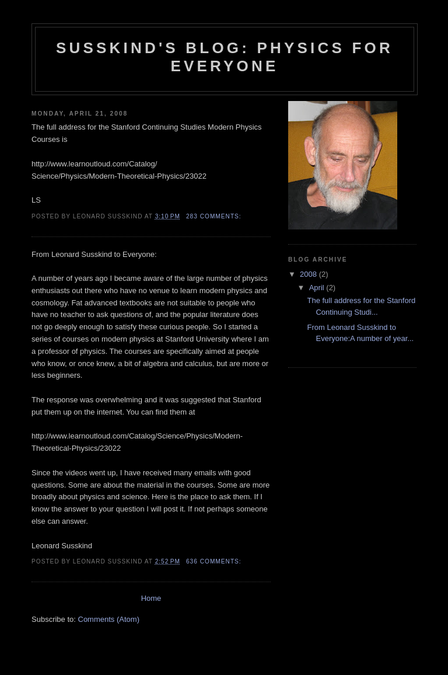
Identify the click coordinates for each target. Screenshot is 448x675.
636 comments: (215, 561)
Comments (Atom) (108, 619)
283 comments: (215, 216)
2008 (309, 274)
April (318, 287)
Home (151, 598)
